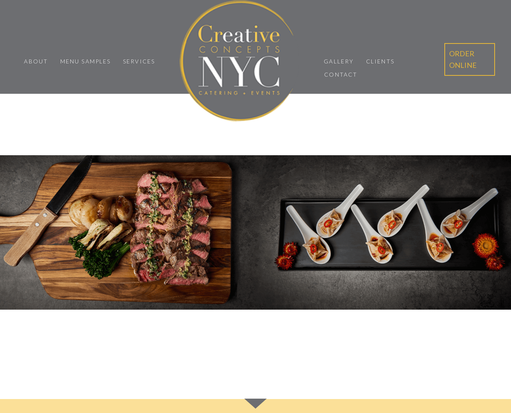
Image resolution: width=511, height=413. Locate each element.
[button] (469, 59)
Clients (380, 61)
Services (139, 61)
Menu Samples (85, 61)
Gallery (339, 61)
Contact (340, 74)
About (36, 61)
